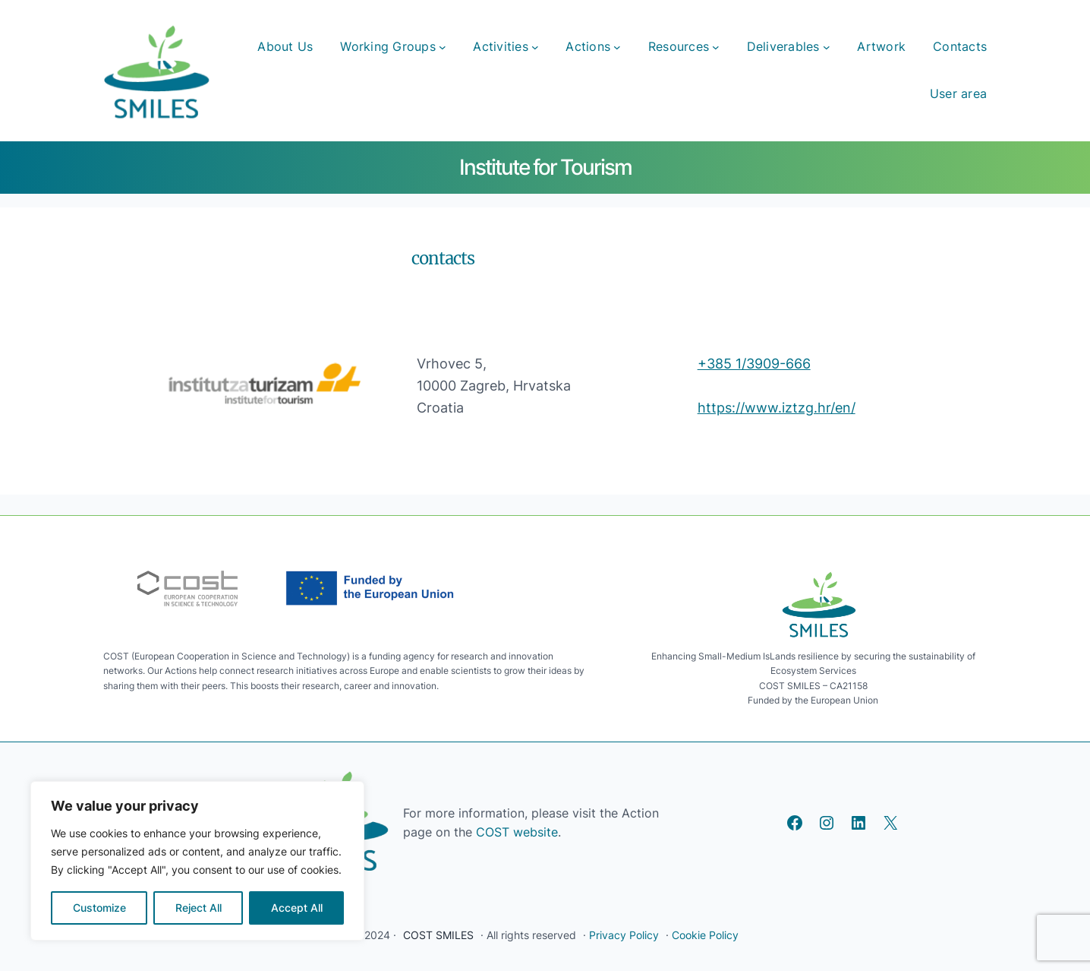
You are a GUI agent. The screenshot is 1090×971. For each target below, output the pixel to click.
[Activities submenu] (535, 47)
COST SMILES (438, 934)
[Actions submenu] (617, 47)
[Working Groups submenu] (442, 47)
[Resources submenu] (716, 47)
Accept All (297, 907)
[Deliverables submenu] (826, 47)
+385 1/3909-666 (754, 364)
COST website (515, 832)
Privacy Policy (624, 934)
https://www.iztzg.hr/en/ (776, 408)
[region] (197, 861)
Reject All (198, 907)
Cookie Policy (705, 934)
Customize (99, 907)
